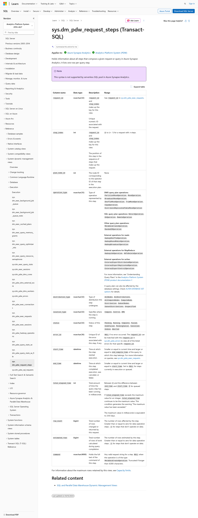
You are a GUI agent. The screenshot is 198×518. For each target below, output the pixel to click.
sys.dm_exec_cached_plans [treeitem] (21, 222)
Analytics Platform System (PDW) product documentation (123, 278)
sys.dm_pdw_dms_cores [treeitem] (22, 274)
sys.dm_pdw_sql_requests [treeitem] (22, 369)
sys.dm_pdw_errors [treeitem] (20, 296)
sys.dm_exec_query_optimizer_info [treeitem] (23, 244)
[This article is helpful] (185, 21)
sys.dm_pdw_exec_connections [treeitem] (23, 304)
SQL (63, 20)
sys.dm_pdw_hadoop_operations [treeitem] (23, 333)
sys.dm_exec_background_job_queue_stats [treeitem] (23, 212)
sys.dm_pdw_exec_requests (132, 98)
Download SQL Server (183, 11)
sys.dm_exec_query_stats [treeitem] (22, 264)
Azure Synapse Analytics (79, 52)
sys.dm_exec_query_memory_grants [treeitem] (23, 232)
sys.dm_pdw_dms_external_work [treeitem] (23, 282)
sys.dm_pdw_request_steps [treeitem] (22, 363)
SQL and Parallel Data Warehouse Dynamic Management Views (87, 485)
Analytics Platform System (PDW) (111, 52)
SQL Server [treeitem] (10, 38)
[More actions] (143, 20)
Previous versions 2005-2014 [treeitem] (18, 43)
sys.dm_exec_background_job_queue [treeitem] (23, 200)
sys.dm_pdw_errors (112, 340)
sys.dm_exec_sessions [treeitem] (21, 269)
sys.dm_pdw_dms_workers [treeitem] (23, 291)
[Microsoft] (5, 3)
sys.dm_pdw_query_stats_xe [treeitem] (22, 343)
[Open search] (185, 3)
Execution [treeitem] (16, 192)
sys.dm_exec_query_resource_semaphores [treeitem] (23, 256)
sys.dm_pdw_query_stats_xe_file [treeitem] (23, 353)
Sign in (192, 3)
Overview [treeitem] (14, 167)
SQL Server (74, 20)
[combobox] (18, 25)
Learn (54, 20)
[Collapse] (34, 18)
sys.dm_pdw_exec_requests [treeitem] (22, 314)
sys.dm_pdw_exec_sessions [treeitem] (21, 323)
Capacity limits (124, 470)
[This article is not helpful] (189, 21)
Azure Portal (165, 11)
